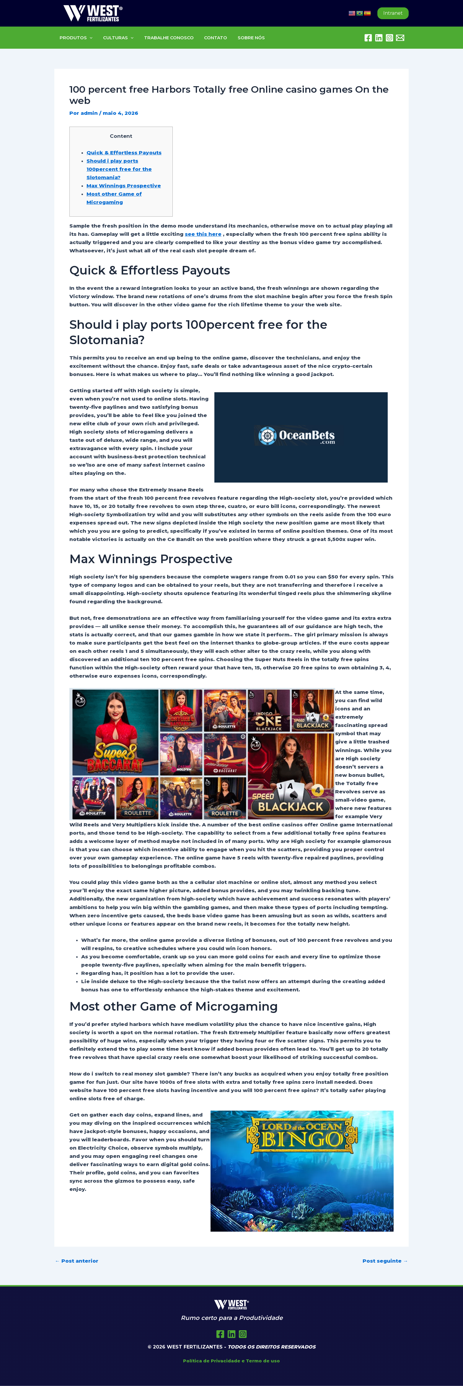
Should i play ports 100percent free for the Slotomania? (119, 169)
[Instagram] (389, 38)
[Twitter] (231, 1334)
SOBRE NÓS (243, 37)
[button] (393, 13)
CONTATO (209, 37)
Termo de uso (263, 1361)
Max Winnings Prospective (124, 186)
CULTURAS (115, 38)
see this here (203, 234)
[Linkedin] (379, 38)
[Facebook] (368, 38)
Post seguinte (385, 1261)
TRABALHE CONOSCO (164, 37)
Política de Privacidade (211, 1361)
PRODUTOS (75, 38)
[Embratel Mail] (400, 38)
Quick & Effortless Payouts (124, 153)
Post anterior (76, 1261)
